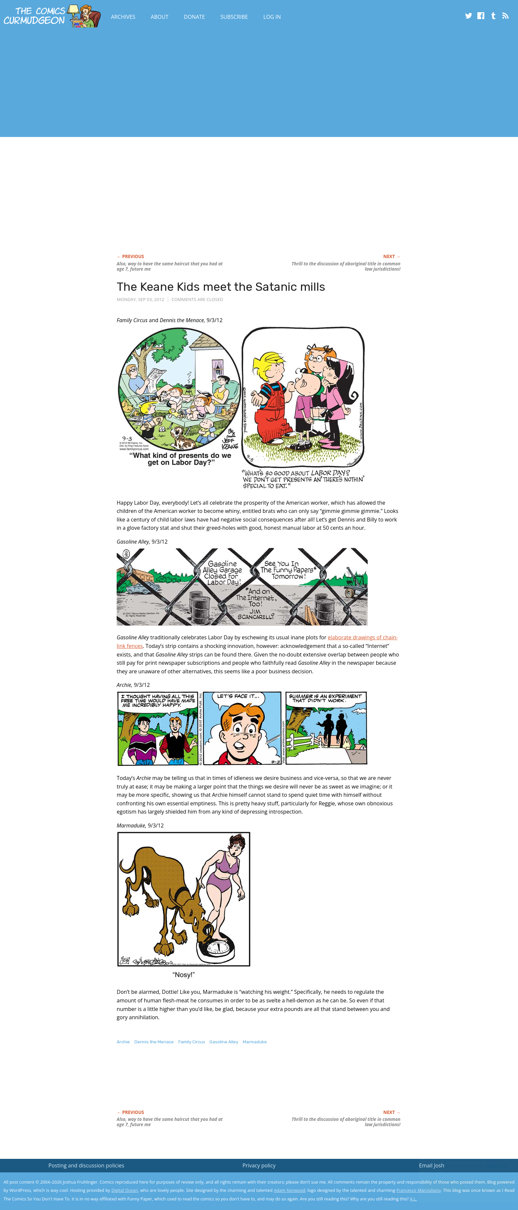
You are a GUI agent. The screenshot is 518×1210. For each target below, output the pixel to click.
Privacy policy (259, 1165)
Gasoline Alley (223, 1041)
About (159, 16)
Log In (272, 16)
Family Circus (191, 1041)
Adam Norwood (289, 1190)
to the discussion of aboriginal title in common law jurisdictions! (346, 266)
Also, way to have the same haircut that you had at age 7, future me (170, 266)
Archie (123, 1041)
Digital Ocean (124, 1190)
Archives (123, 16)
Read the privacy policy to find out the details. (459, 1168)
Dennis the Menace (154, 1041)
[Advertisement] (120, 83)
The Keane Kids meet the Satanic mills (221, 287)
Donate (194, 16)
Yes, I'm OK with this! (462, 1185)
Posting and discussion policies (87, 1165)
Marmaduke (255, 1041)
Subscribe (234, 16)
